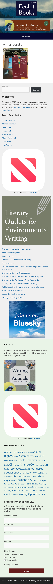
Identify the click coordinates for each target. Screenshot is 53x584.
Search (5, 86)
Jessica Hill (6, 131)
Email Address (10, 515)
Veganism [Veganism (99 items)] (12, 490)
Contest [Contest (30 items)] (7, 469)
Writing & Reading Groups (13, 297)
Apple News (34, 192)
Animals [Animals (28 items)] (15, 456)
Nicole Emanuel (8, 120)
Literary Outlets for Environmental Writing (19, 283)
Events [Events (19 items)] (22, 473)
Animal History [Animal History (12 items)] (28, 452)
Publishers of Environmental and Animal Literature (23, 287)
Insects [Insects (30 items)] (29, 476)
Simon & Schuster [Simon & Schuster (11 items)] (8, 487)
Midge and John (12, 560)
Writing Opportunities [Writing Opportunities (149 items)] (32, 494)
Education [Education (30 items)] (24, 469)
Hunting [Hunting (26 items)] (23, 476)
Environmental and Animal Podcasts (17, 249)
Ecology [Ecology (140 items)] (15, 468)
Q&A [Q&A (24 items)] (36, 484)
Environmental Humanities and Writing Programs (22, 276)
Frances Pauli (7, 134)
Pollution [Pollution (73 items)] (30, 483)
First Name (8, 524)
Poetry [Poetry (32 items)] (22, 484)
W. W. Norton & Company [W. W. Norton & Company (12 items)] (25, 491)
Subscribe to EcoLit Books (12, 290)
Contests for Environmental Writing (16, 259)
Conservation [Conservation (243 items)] (39, 464)
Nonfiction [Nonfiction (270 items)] (22, 480)
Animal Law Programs (11, 252)
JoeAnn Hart (7, 127)
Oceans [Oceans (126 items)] (34, 480)
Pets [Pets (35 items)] (12, 484)
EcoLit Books (11, 557)
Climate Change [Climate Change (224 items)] (19, 464)
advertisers (6, 110)
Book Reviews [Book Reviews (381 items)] (27, 460)
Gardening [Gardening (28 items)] (8, 476)
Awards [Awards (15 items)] (37, 456)
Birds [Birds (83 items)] (42, 455)
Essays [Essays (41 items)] (16, 473)
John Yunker (7, 145)
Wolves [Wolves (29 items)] (15, 494)
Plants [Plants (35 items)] (17, 484)
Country (7, 541)
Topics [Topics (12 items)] (30, 487)
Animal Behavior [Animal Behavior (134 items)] (13, 452)
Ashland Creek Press (22, 107)
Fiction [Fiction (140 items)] (28, 472)
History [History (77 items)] (16, 476)
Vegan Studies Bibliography (13, 294)
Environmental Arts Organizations (16, 273)
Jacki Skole (6, 141)
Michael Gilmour (9, 124)
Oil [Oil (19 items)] (40, 480)
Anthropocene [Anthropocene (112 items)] (27, 456)
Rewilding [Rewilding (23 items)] (42, 484)
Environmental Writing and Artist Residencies (21, 280)
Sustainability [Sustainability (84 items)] (21, 486)
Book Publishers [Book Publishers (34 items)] (10, 460)
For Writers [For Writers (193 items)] (40, 472)
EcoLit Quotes (8, 263)
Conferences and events (12, 256)
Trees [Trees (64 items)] (34, 487)
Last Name (8, 532)
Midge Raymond (9, 138)
